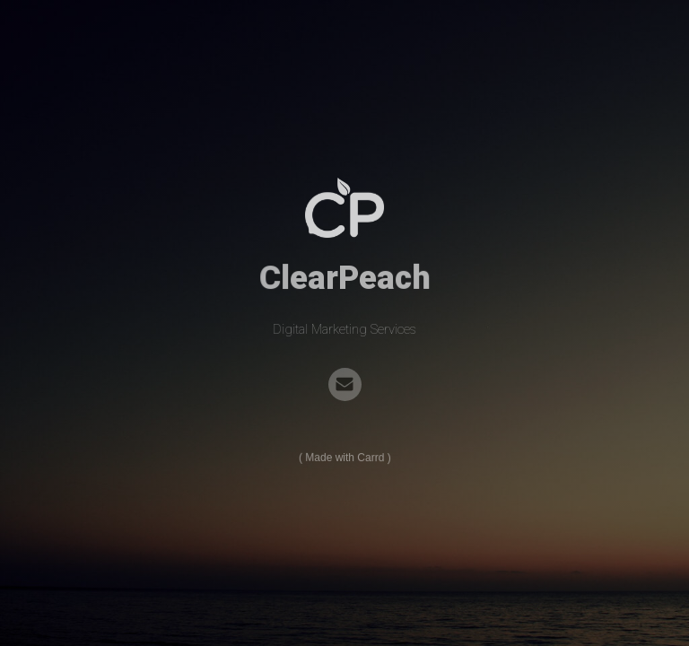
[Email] (345, 384)
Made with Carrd (344, 458)
